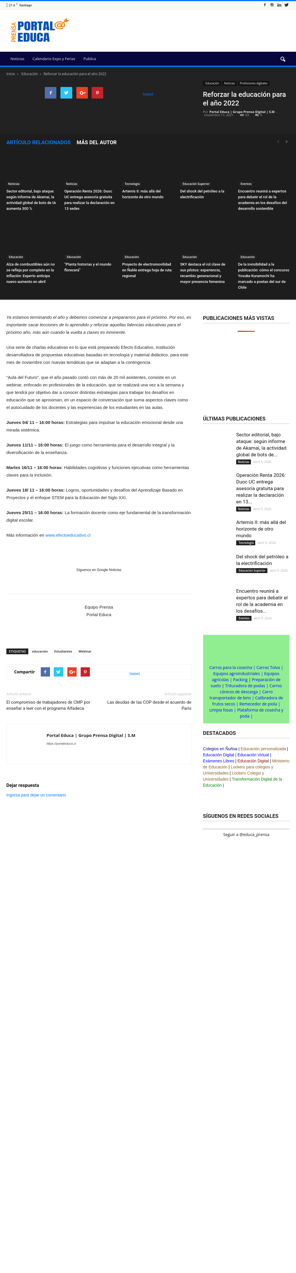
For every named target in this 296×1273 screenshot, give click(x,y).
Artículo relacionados (38, 142)
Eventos (246, 184)
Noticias (17, 58)
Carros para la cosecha (230, 667)
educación (40, 651)
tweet (148, 94)
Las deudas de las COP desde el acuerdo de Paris (149, 705)
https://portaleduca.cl (61, 743)
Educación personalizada (263, 748)
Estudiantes (63, 651)
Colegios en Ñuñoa (220, 748)
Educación (212, 83)
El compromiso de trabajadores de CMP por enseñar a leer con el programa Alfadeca (48, 705)
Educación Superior (196, 184)
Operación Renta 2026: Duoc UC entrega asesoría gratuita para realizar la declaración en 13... (261, 488)
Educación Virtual (253, 755)
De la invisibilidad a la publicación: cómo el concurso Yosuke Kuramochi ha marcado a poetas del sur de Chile (263, 276)
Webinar (85, 651)
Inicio (10, 73)
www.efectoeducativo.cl (67, 535)
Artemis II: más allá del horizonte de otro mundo (261, 528)
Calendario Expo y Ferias (53, 58)
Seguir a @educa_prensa (246, 834)
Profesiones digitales (254, 83)
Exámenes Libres (218, 761)
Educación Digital (218, 755)
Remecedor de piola (258, 704)
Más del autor (96, 142)
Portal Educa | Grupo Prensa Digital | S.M (242, 112)
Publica (89, 58)
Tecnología (132, 184)
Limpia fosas (221, 710)
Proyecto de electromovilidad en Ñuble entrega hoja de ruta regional (147, 270)
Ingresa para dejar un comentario (36, 795)
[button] (283, 59)
